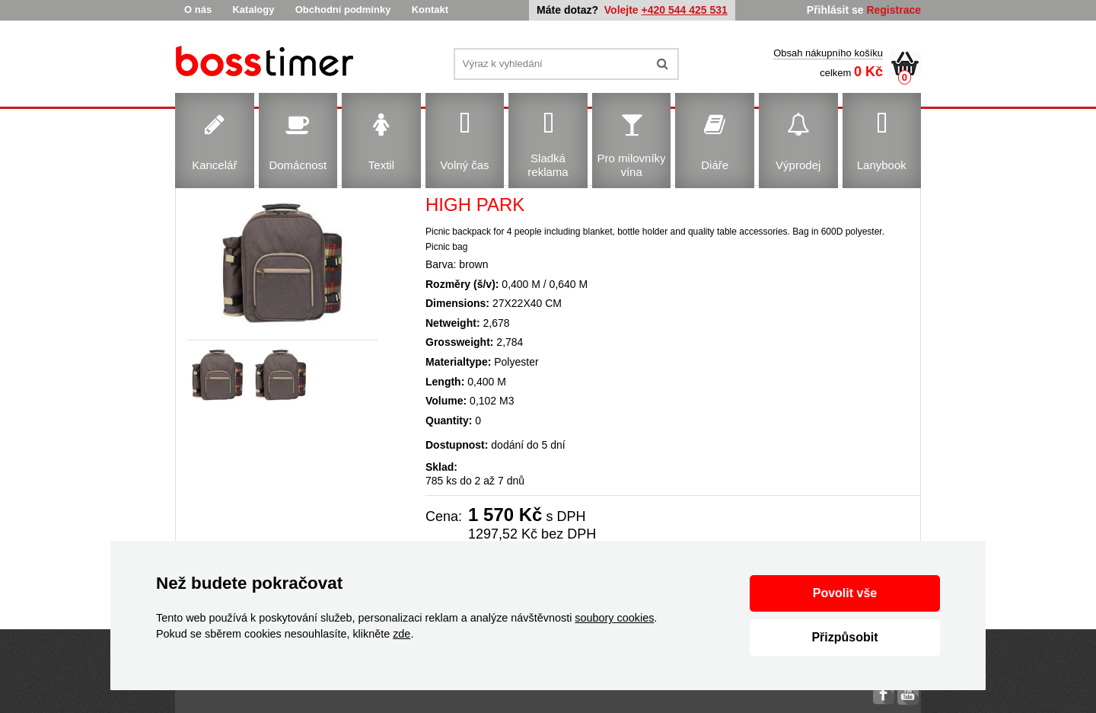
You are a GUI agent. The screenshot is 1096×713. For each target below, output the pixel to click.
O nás (198, 9)
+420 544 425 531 (685, 10)
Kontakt (430, 9)
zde (401, 634)
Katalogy (253, 9)
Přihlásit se (835, 10)
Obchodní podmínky (343, 9)
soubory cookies (614, 618)
